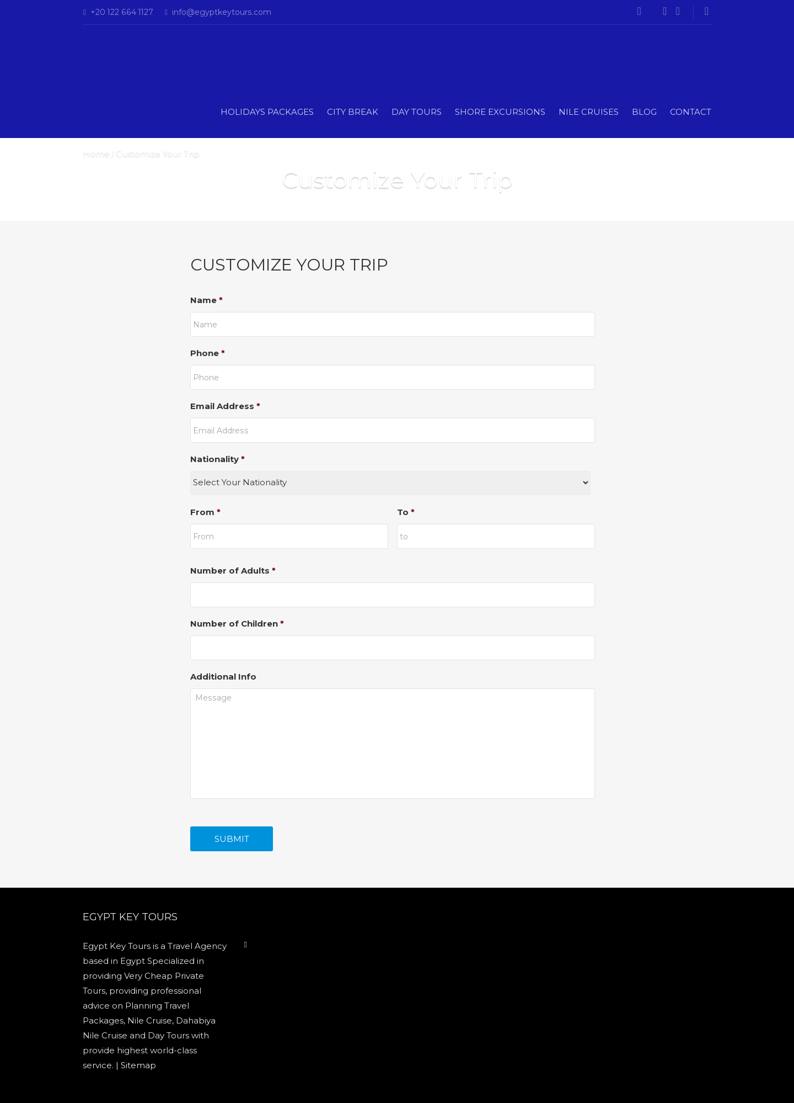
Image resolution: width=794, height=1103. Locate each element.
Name (206, 300)
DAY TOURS (416, 112)
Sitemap (138, 1065)
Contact (690, 112)
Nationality (217, 459)
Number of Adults (233, 570)
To (406, 512)
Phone (207, 353)
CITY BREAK (352, 112)
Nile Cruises (589, 112)
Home (96, 153)
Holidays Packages (267, 112)
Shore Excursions (500, 112)
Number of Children (237, 623)
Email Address (225, 406)
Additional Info (223, 676)
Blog (644, 112)
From (205, 512)
